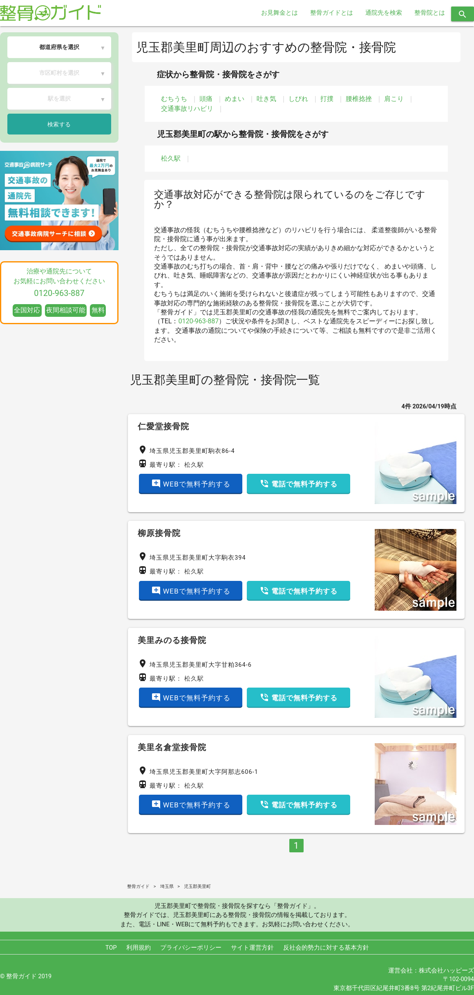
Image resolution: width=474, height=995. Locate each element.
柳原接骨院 (159, 533)
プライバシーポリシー (190, 947)
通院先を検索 (383, 12)
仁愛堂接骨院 (163, 426)
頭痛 (205, 99)
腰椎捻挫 (359, 99)
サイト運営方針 (252, 947)
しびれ (298, 99)
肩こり (394, 99)
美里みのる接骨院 (172, 640)
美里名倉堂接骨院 (172, 747)
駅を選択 (59, 98)
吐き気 (266, 99)
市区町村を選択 (59, 72)
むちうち (174, 99)
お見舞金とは (279, 12)
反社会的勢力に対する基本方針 (326, 947)
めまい (234, 99)
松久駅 (171, 158)
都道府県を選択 (59, 47)
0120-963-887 (198, 321)
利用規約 (138, 947)
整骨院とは (429, 12)
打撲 (326, 99)
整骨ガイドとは (331, 12)
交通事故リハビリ (187, 108)
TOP (111, 947)
